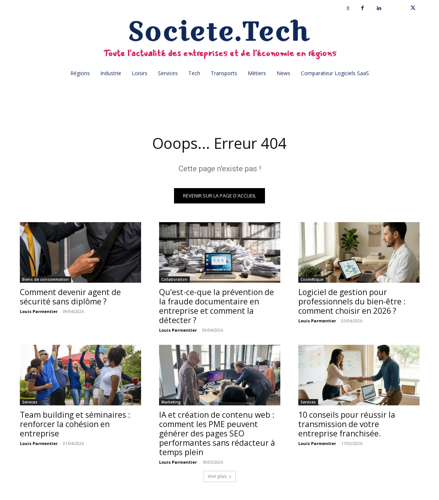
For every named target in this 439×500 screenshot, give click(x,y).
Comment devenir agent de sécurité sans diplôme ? (70, 297)
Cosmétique (312, 279)
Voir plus (220, 476)
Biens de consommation (45, 279)
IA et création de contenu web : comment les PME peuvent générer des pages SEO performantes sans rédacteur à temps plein (217, 433)
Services (29, 402)
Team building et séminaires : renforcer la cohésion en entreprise (75, 424)
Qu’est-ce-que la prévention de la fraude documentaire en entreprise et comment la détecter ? (216, 306)
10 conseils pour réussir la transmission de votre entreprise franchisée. (346, 424)
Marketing (171, 402)
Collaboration (174, 279)
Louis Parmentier (39, 311)
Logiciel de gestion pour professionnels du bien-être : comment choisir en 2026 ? (352, 301)
